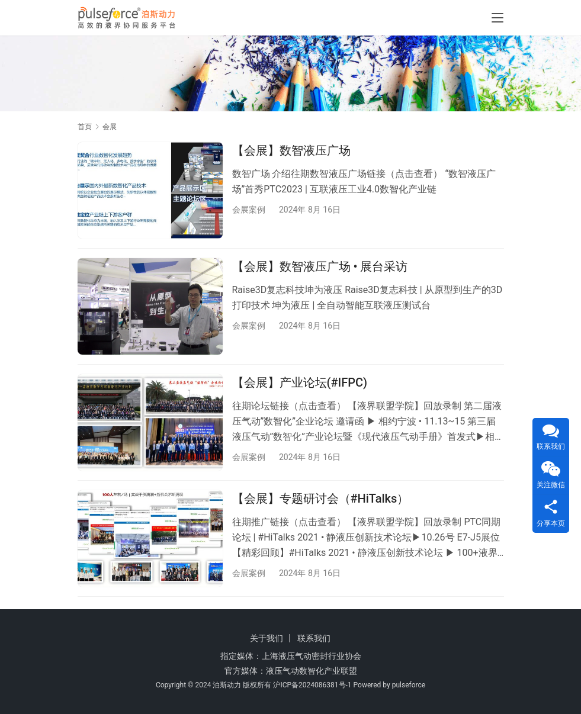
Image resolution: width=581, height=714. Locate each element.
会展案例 (248, 209)
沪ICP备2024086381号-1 (312, 685)
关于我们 (266, 638)
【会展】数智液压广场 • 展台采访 (320, 266)
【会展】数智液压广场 (291, 150)
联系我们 (313, 638)
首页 (85, 127)
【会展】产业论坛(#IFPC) (299, 383)
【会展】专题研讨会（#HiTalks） (320, 499)
